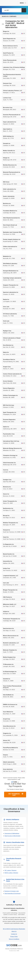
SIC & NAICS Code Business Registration (14, 929)
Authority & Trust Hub (14, 905)
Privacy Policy (14, 936)
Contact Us (14, 934)
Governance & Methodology (11, 833)
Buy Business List (16, 794)
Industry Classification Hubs (15, 842)
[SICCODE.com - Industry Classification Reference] (14, 945)
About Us (14, 931)
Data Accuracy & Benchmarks (12, 835)
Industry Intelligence (12, 819)
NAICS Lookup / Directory (11, 872)
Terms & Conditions (14, 939)
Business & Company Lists (11, 891)
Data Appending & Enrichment (12, 893)
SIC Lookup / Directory (10, 870)
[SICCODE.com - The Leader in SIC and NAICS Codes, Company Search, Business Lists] (8, 3)
